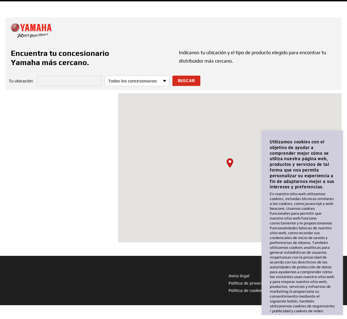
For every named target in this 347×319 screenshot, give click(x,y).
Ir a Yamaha (18, 5)
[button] (230, 163)
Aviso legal (239, 275)
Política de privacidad (249, 283)
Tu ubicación (21, 81)
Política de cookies (246, 290)
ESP (335, 5)
